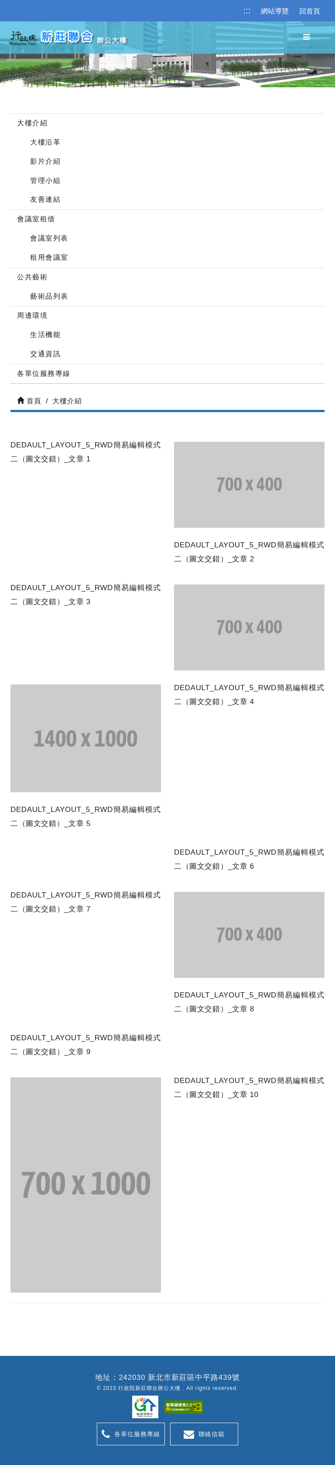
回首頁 (309, 11)
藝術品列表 (49, 296)
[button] (306, 37)
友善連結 (45, 199)
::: (247, 10)
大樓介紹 (32, 123)
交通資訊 (45, 354)
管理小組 (45, 180)
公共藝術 (32, 277)
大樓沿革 (45, 142)
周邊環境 (32, 315)
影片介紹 (45, 161)
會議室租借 (36, 219)
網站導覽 (275, 11)
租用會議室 (49, 257)
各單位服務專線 (44, 373)
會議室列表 (49, 238)
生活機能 (45, 334)
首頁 (29, 401)
